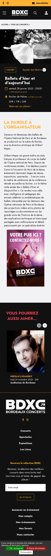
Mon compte (25, 516)
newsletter (40, 3)
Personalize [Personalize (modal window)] (26, 552)
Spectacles (25, 437)
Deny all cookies (36, 548)
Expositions (25, 443)
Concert (10, 70)
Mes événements (25, 522)
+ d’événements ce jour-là (18, 92)
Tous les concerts (19, 24)
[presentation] (39, 325)
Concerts (25, 431)
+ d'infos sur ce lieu (35, 97)
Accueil (5, 24)
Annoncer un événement (25, 510)
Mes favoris (25, 528)
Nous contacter (25, 534)
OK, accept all (15, 548)
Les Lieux (25, 449)
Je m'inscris (25, 497)
